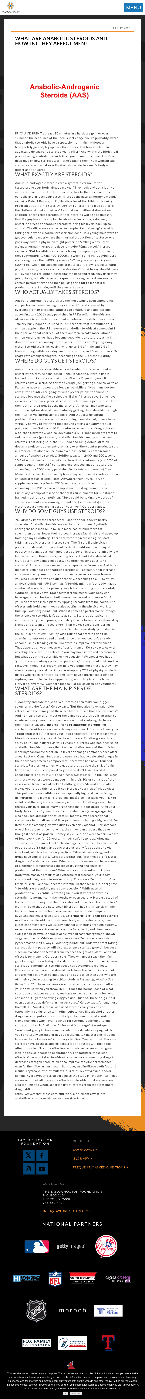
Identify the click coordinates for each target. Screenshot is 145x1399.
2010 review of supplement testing (62, 488)
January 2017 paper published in (43, 323)
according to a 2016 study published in (53, 314)
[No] (140, 1384)
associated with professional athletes (51, 319)
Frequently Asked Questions (99, 1167)
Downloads (83, 1149)
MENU (133, 7)
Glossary (81, 1158)
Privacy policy (76, 1394)
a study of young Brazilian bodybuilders (57, 811)
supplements (48, 446)
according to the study (84, 355)
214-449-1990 (53, 1203)
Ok (66, 1394)
